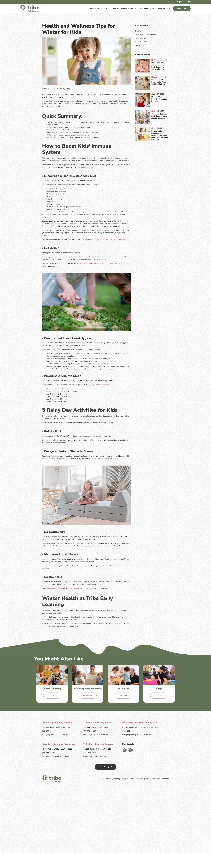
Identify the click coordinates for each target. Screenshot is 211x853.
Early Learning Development (145, 35)
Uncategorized (140, 45)
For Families (164, 8)
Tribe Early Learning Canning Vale (139, 722)
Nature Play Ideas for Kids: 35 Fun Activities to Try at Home (102, 263)
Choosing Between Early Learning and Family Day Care (159, 116)
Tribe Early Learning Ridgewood (58, 744)
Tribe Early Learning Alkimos (57, 722)
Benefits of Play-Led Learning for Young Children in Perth (160, 82)
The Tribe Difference (98, 8)
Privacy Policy (138, 779)
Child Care (139, 31)
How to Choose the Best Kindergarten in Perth (159, 99)
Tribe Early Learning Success (98, 744)
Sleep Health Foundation (99, 385)
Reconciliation (154, 779)
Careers (171, 2)
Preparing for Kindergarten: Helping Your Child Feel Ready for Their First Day (160, 135)
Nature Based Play (141, 42)
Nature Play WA (85, 257)
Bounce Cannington (57, 588)
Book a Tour (181, 8)
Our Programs (147, 8)
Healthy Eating (64, 89)
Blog (163, 2)
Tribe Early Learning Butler (97, 722)
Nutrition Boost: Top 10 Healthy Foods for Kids (111, 239)
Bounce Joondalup (75, 588)
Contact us (116, 623)
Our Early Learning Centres (124, 8)
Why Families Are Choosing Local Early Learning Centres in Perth (158, 66)
